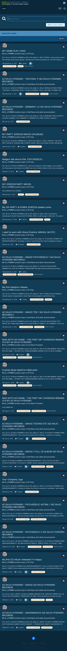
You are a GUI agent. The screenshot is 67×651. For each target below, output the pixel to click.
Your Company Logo (12, 479)
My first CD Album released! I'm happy (22, 559)
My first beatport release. (15, 287)
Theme (25, 643)
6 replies (21, 146)
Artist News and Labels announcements (41, 84)
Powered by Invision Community (33, 648)
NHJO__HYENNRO (8, 54)
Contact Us (34, 643)
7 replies (20, 171)
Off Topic (30, 54)
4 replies (20, 382)
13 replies (19, 438)
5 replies (18, 466)
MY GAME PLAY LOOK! (14, 51)
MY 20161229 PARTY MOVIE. (17, 184)
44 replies (20, 244)
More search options (55, 25)
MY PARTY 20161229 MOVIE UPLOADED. (23, 134)
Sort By (62, 38)
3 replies (23, 272)
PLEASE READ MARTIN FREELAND (19, 370)
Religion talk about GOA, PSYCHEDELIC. (22, 159)
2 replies (23, 299)
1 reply (19, 600)
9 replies (23, 63)
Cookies (42, 643)
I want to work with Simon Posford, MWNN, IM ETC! (28, 232)
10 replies (21, 547)
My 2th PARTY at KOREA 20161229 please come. (27, 207)
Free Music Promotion (35, 345)
